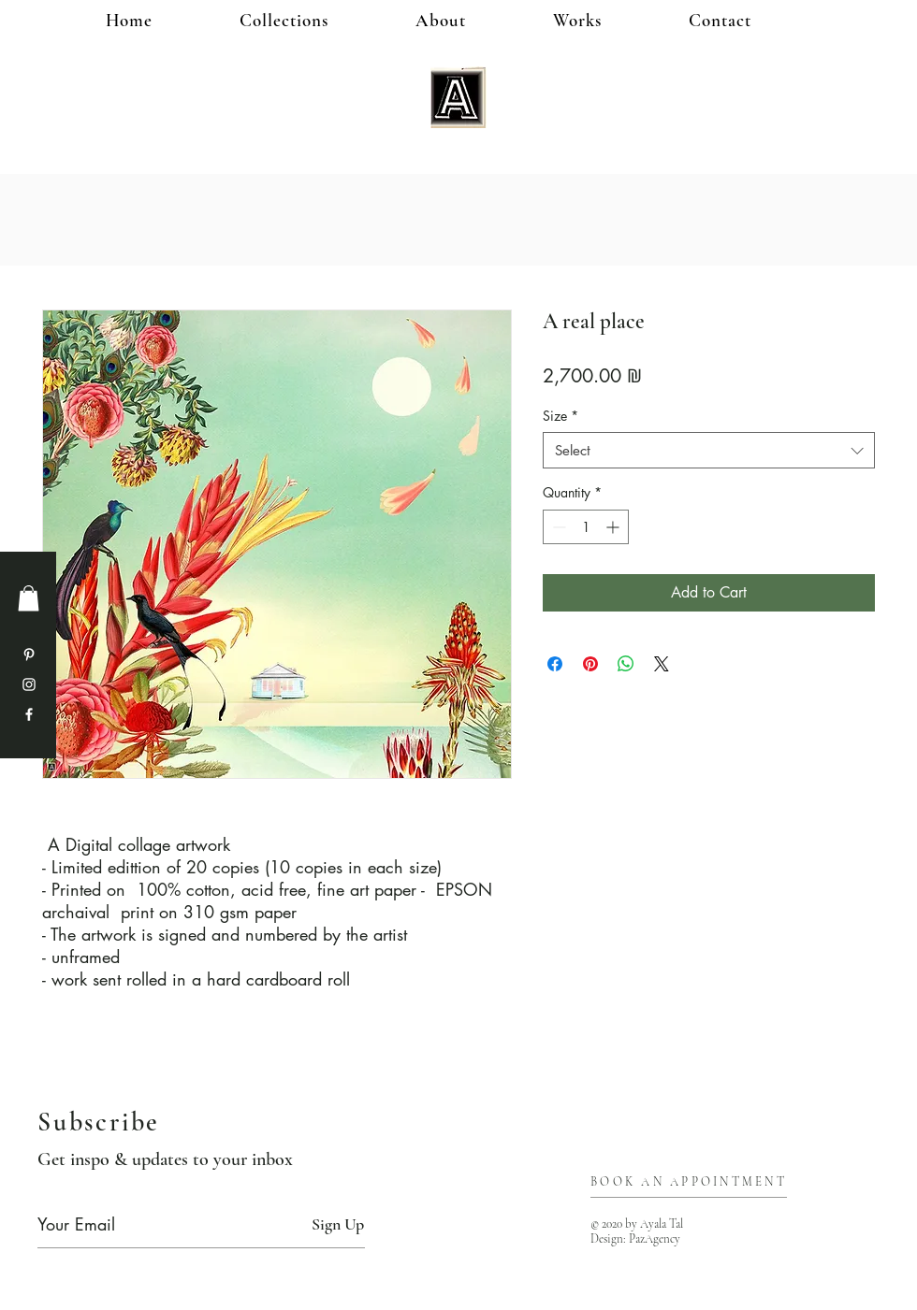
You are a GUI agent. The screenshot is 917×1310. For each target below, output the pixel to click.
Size (560, 416)
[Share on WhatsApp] (626, 664)
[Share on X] (661, 664)
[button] (608, 20)
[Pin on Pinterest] (590, 664)
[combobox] (709, 450)
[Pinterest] (29, 654)
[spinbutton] (586, 527)
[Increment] (614, 527)
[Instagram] (29, 684)
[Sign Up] (338, 1224)
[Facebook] (29, 714)
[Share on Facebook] (555, 664)
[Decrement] (557, 527)
